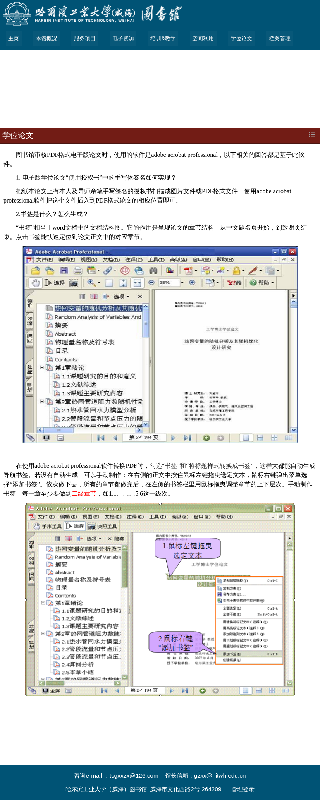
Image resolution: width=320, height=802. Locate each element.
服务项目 (84, 39)
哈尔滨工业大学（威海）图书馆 (106, 789)
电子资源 (122, 39)
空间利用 (201, 39)
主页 (13, 39)
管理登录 (243, 789)
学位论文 (239, 39)
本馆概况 (46, 39)
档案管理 (277, 39)
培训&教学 (161, 39)
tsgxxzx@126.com (134, 775)
